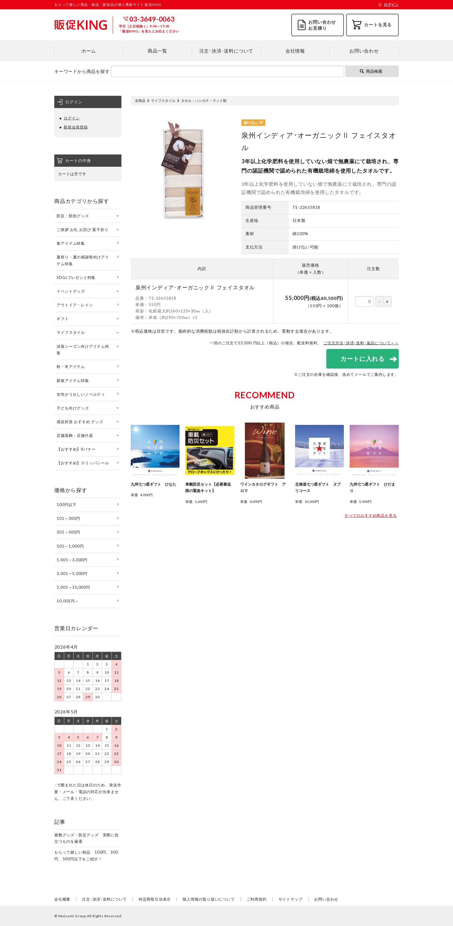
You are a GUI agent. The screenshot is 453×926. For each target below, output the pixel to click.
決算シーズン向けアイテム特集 (83, 349)
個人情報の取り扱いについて (208, 899)
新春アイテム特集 (73, 380)
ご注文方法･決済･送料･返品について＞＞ (361, 342)
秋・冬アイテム (71, 366)
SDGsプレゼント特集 (76, 277)
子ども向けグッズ (73, 408)
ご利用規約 (257, 899)
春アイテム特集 (71, 243)
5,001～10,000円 (73, 587)
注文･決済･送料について (226, 50)
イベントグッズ (71, 291)
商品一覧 (157, 50)
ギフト (63, 318)
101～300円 (68, 518)
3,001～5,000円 (72, 573)
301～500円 (68, 532)
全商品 (140, 100)
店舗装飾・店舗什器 (75, 435)
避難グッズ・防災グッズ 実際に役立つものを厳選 (86, 838)
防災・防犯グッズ (73, 215)
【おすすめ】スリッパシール (83, 463)
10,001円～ (68, 601)
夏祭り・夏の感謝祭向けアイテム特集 (83, 260)
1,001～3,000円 (72, 559)
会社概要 (62, 899)
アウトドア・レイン (75, 305)
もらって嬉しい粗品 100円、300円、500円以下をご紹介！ (86, 855)
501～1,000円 (70, 546)
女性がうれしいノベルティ (81, 394)
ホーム (88, 50)
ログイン (388, 4)
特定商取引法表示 (155, 899)
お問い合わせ (364, 50)
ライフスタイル (163, 100)
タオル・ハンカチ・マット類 (203, 100)
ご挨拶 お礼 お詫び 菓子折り (82, 229)
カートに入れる (362, 358)
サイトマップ (290, 899)
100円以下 (66, 504)
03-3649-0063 (152, 19)
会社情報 (295, 50)
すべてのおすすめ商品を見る (370, 515)
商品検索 (371, 71)
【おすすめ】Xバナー (76, 449)
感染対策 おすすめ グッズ (80, 421)
